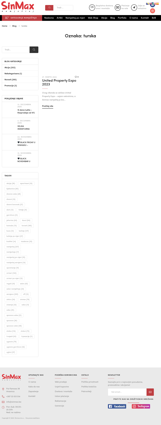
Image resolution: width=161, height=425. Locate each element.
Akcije (7, 68)
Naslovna (49, 18)
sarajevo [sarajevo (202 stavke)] (12, 294)
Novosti (8, 80)
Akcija (104, 18)
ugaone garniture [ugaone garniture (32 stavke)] (16, 347)
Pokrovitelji (86, 392)
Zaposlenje (33, 392)
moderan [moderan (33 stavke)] (26, 241)
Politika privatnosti (89, 382)
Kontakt (145, 18)
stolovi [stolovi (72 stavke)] (25, 331)
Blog (112, 18)
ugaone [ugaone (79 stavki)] (11, 342)
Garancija (59, 406)
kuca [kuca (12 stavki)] (10, 231)
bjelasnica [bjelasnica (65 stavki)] (12, 189)
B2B (154, 18)
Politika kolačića (88, 387)
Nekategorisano (12, 74)
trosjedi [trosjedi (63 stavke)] (11, 336)
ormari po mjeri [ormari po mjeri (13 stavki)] (15, 278)
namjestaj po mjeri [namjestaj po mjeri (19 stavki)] (16, 257)
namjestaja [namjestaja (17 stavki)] (13, 252)
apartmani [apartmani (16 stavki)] (26, 183)
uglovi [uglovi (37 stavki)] (11, 352)
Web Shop (93, 18)
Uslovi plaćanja (62, 396)
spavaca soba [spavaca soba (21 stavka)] (14, 315)
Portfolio (122, 18)
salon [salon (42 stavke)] (24, 284)
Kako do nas (34, 387)
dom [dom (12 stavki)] (10, 210)
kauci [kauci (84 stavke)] (26, 220)
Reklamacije (60, 401)
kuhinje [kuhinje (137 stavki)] (24, 231)
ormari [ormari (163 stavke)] (11, 273)
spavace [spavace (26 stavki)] (12, 321)
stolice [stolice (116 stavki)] (11, 331)
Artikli (60, 18)
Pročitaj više (47, 106)
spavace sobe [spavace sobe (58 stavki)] (14, 326)
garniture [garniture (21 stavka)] (12, 215)
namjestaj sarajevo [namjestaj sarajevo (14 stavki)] (16, 262)
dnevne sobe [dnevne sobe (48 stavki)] (14, 194)
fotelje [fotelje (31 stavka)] (23, 210)
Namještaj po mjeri (75, 18)
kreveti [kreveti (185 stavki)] (27, 226)
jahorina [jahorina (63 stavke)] (12, 220)
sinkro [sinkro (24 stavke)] (11, 299)
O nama (133, 18)
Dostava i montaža (63, 392)
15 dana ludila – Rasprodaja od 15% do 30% (26, 113)
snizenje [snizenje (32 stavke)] (11, 305)
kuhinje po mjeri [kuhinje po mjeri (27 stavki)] (15, 236)
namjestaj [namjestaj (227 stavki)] (13, 247)
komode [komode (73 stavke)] (12, 226)
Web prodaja (61, 382)
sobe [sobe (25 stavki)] (10, 310)
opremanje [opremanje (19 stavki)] (13, 268)
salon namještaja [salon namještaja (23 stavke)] (15, 289)
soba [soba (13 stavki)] (25, 305)
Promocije (9, 86)
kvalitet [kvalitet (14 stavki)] (11, 241)
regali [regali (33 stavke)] (11, 284)
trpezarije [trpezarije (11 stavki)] (26, 336)
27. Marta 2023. (49, 77)
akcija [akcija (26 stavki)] (11, 183)
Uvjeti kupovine (62, 387)
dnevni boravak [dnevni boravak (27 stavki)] (15, 204)
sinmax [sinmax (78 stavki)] (24, 299)
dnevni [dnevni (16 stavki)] (11, 199)
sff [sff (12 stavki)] (26, 294)
